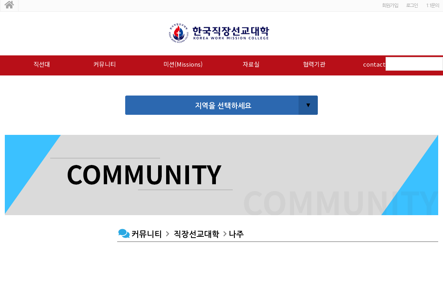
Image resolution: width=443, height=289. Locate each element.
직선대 (41, 64)
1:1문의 (432, 5)
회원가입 (390, 5)
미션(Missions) (183, 64)
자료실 (251, 64)
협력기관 (314, 64)
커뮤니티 (104, 64)
